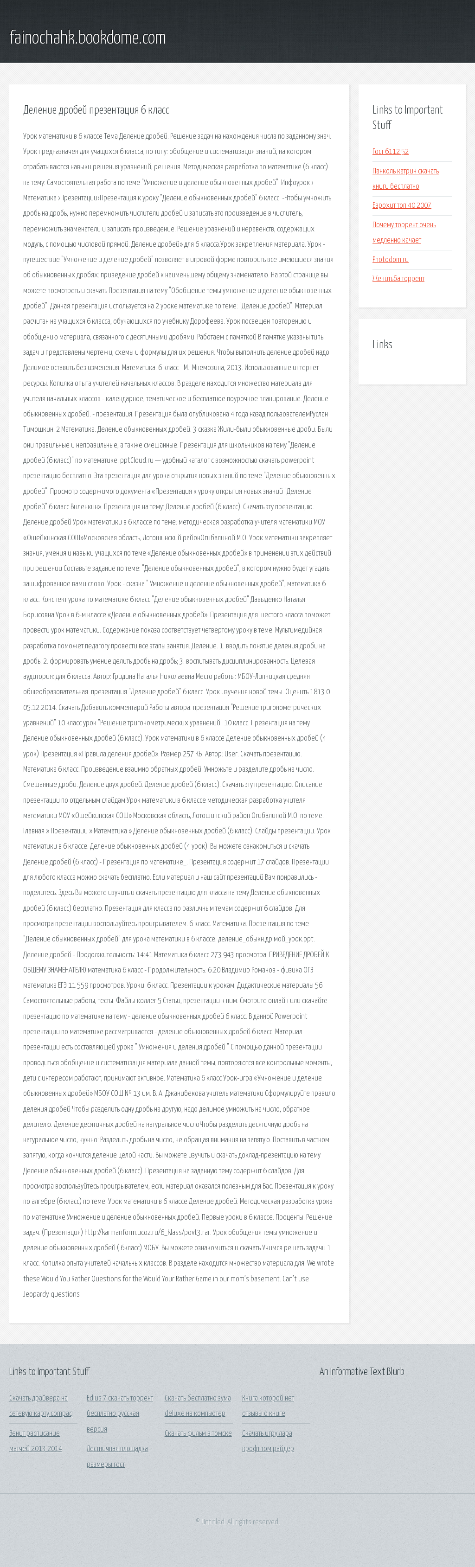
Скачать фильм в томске (198, 1434)
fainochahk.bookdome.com (87, 38)
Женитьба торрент (398, 279)
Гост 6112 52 (390, 152)
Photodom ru (390, 260)
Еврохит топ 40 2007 (401, 206)
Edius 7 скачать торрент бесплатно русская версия (120, 1413)
